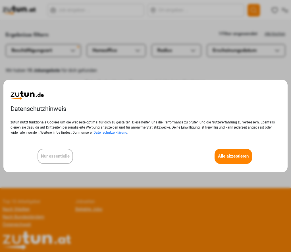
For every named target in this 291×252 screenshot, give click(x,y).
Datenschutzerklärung (110, 133)
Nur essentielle (55, 156)
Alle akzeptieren (233, 156)
